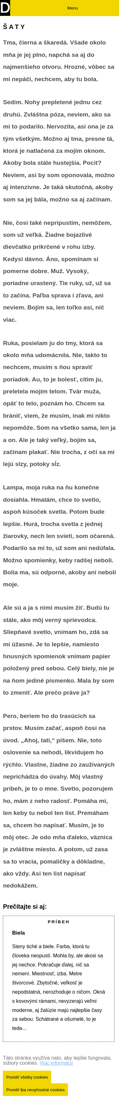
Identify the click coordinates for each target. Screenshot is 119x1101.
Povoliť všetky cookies (27, 1077)
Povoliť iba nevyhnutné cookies (35, 1089)
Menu (72, 8)
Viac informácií (56, 1063)
